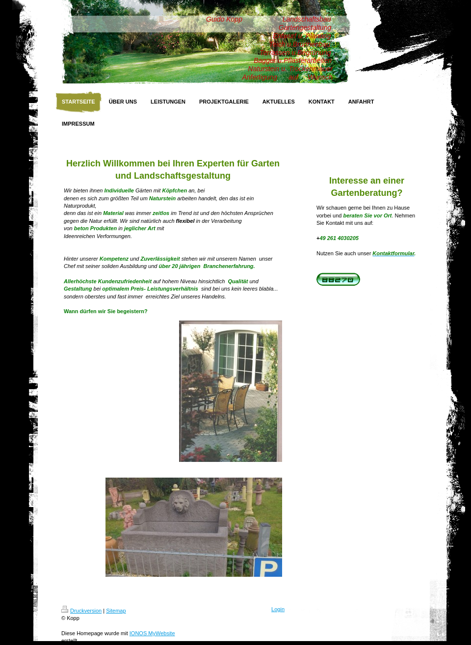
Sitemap (116, 611)
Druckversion (81, 611)
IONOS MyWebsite (152, 633)
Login (278, 609)
